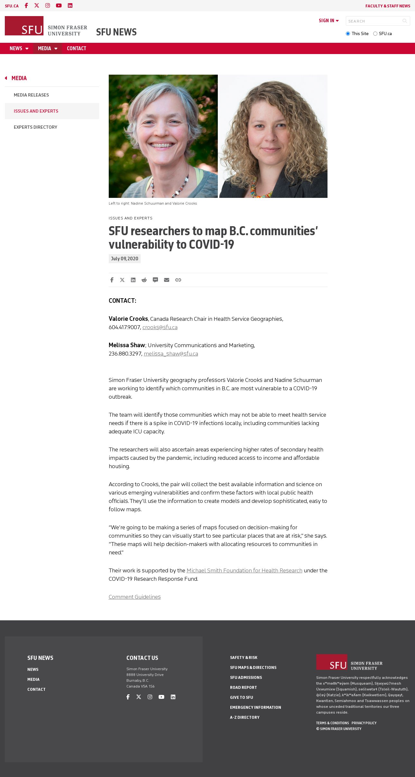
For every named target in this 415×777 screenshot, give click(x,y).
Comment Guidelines (135, 596)
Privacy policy (364, 723)
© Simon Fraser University (338, 728)
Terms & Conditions (332, 723)
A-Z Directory (245, 717)
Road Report (243, 687)
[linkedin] (70, 6)
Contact (76, 48)
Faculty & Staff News (387, 6)
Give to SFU (241, 697)
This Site (360, 33)
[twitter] (36, 6)
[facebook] (26, 6)
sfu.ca (12, 6)
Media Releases (31, 95)
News (16, 48)
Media (45, 48)
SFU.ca (385, 33)
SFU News (116, 32)
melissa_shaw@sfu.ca (171, 353)
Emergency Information (255, 707)
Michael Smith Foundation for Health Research (244, 570)
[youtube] (59, 6)
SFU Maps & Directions (253, 667)
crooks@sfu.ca (160, 327)
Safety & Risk (243, 657)
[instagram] (47, 6)
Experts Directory (35, 127)
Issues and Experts (36, 111)
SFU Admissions (246, 677)
